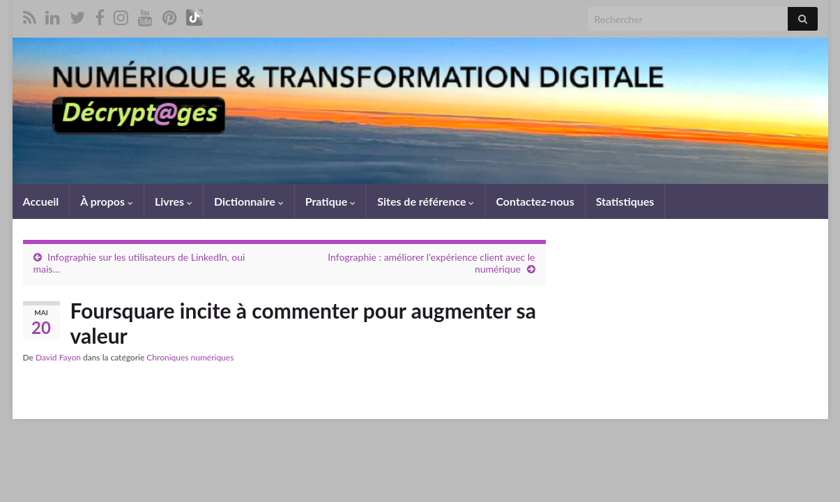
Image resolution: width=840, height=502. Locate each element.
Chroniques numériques (190, 357)
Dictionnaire (249, 201)
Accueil (41, 201)
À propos (106, 201)
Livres (173, 201)
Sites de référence (425, 201)
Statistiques (625, 201)
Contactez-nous (535, 201)
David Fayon (58, 357)
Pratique (330, 201)
